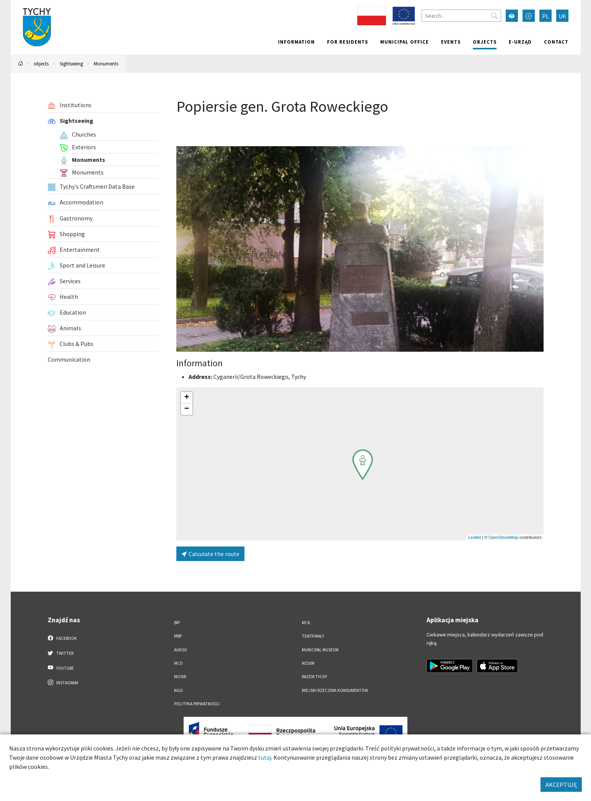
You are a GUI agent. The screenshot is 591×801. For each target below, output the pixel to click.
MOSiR (180, 676)
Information (296, 42)
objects (485, 42)
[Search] (461, 16)
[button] (362, 464)
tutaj (264, 757)
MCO (178, 663)
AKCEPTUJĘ (561, 784)
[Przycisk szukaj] (494, 16)
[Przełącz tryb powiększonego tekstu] (529, 16)
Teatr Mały (313, 636)
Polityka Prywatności (197, 703)
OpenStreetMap (503, 537)
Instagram (63, 682)
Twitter (61, 652)
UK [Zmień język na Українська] (562, 16)
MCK (306, 622)
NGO (178, 690)
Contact (556, 42)
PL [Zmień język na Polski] (545, 16)
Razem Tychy (314, 676)
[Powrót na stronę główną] (20, 63)
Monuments (106, 63)
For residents (347, 42)
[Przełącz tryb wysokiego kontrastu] (512, 16)
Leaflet (474, 537)
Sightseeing (71, 63)
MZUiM (308, 663)
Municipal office (404, 42)
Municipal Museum (320, 650)
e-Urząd (520, 42)
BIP (177, 622)
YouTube (61, 667)
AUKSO (180, 650)
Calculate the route (210, 554)
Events (451, 42)
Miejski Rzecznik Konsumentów (335, 690)
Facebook (62, 638)
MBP (178, 636)
